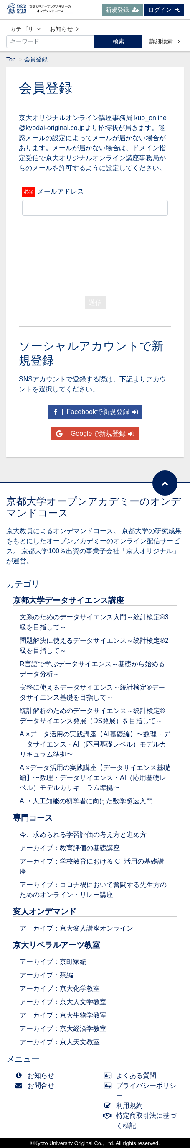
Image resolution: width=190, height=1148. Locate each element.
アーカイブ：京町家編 (53, 961)
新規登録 (122, 9)
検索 (118, 41)
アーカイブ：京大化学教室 (60, 988)
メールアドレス (60, 191)
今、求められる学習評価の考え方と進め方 (83, 834)
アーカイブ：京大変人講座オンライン (76, 928)
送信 (95, 302)
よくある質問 (132, 1075)
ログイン (164, 9)
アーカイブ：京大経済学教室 (63, 1028)
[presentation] (85, 254)
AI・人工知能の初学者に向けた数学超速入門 (86, 801)
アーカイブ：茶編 (46, 975)
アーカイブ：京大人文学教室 (63, 1001)
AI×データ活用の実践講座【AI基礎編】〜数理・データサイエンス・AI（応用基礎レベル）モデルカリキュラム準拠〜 (95, 744)
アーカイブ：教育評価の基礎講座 (70, 847)
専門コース (33, 817)
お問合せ (36, 1085)
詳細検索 (164, 41)
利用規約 (125, 1105)
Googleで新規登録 (95, 433)
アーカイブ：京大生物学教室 (63, 1015)
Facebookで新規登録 (95, 411)
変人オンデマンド (44, 911)
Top (11, 59)
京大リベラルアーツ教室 (56, 945)
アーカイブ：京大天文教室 (60, 1042)
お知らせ (64, 29)
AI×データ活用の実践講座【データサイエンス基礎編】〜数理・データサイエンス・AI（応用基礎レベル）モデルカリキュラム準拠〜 (95, 777)
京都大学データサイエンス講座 (68, 600)
